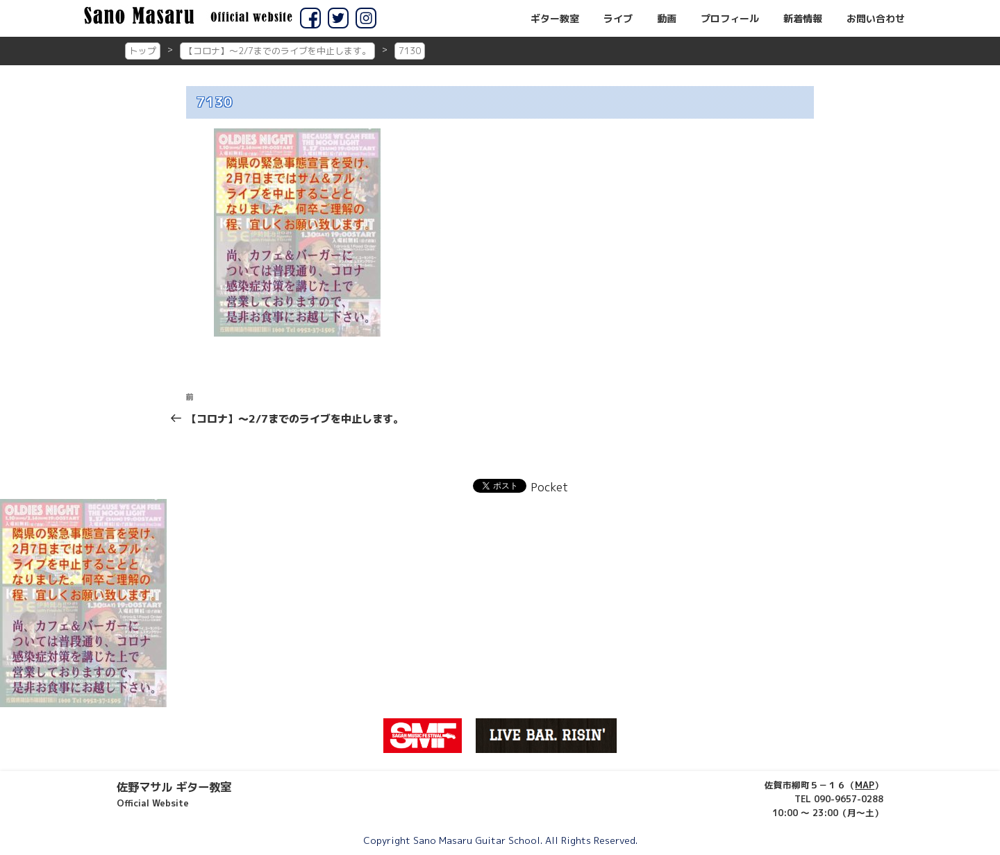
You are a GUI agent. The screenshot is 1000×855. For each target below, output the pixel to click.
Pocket (549, 487)
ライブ (618, 18)
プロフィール (730, 18)
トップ (142, 50)
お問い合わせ (876, 18)
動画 (666, 18)
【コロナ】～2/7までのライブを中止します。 (277, 50)
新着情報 (802, 18)
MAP (864, 785)
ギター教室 (555, 18)
